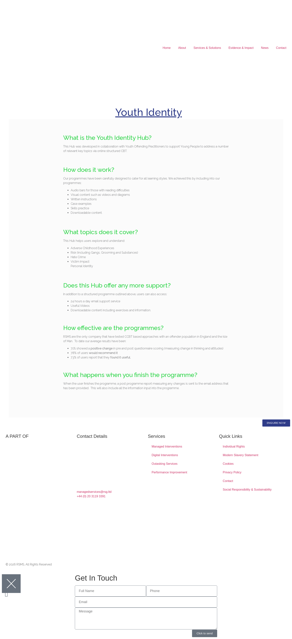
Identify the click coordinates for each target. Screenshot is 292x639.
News (265, 47)
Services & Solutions (207, 47)
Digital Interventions (165, 455)
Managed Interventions (167, 446)
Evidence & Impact (240, 47)
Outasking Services (165, 463)
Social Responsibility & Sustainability (247, 489)
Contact (281, 47)
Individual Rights (234, 446)
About (182, 47)
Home (167, 47)
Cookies (228, 463)
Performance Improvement (169, 472)
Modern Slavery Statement (240, 455)
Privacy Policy (232, 472)
